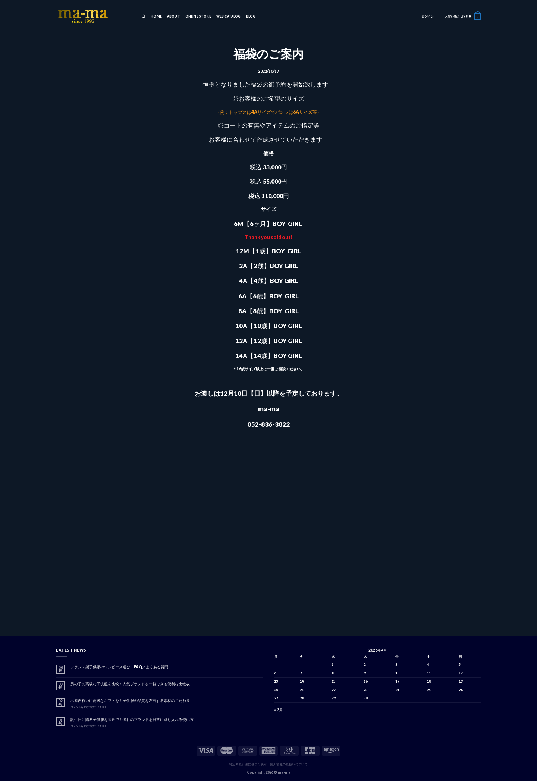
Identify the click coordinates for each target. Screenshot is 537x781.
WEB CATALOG (228, 16)
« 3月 (278, 710)
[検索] (143, 17)
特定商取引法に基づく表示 (248, 764)
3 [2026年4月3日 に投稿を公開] (396, 664)
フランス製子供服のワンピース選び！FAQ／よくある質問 (119, 667)
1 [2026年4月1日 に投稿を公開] (332, 664)
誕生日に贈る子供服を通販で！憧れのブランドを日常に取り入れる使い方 (132, 719)
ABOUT (173, 16)
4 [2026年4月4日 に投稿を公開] (428, 664)
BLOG (251, 16)
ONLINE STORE (198, 16)
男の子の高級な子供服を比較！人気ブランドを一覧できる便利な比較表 (130, 683)
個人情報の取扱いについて (289, 764)
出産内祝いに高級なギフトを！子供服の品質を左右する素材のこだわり (130, 700)
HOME (156, 16)
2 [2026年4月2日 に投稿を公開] (364, 664)
